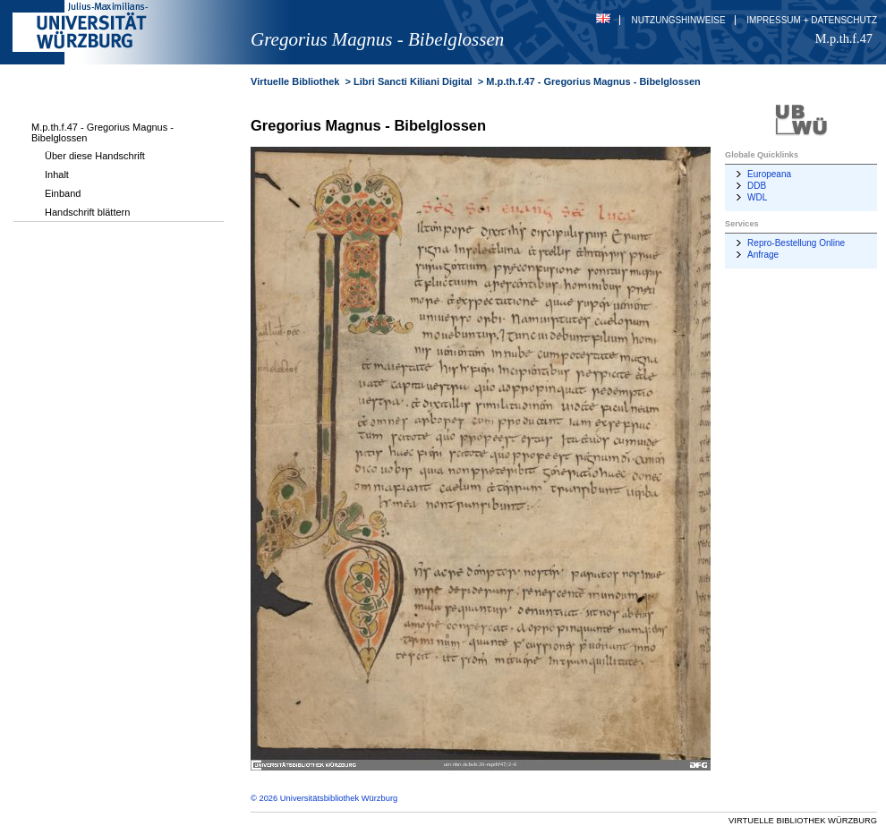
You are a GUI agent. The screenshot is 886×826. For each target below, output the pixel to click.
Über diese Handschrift (95, 155)
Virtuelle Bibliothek (295, 81)
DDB (756, 186)
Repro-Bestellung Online (796, 243)
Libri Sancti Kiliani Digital (413, 81)
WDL (757, 197)
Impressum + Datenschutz (811, 20)
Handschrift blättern (87, 212)
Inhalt (57, 174)
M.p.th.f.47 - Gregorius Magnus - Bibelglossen (102, 132)
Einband (63, 193)
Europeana (769, 174)
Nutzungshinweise (679, 20)
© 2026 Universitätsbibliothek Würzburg (324, 798)
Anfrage (763, 255)
